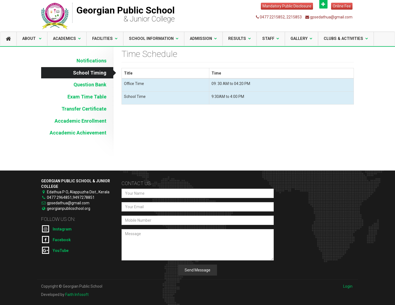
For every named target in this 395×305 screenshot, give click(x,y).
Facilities (105, 38)
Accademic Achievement (78, 133)
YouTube (55, 250)
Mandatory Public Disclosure (287, 6)
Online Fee (342, 6)
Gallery (301, 38)
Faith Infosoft (77, 294)
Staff (270, 38)
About (32, 38)
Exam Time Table (86, 97)
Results (239, 38)
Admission (203, 38)
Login (347, 286)
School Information (154, 38)
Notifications (91, 61)
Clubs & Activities (346, 38)
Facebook (56, 239)
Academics (67, 38)
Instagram (57, 228)
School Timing (89, 73)
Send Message (197, 270)
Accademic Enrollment (80, 121)
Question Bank (90, 84)
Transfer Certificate (83, 109)
